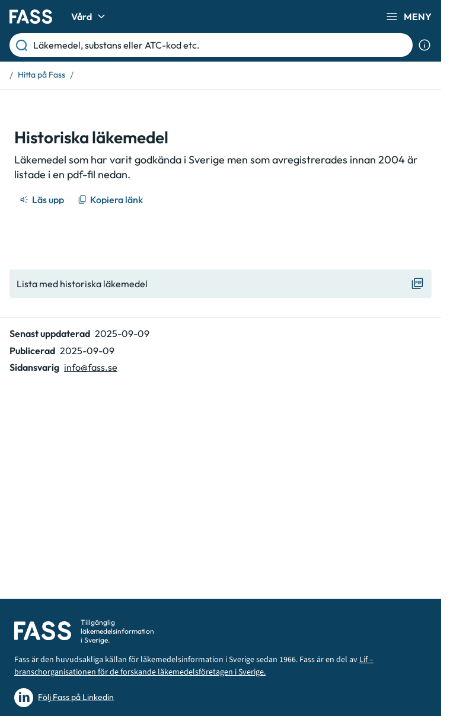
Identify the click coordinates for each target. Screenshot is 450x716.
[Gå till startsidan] (31, 16)
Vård (89, 16)
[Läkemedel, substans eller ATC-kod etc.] (220, 45)
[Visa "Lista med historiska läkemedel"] (220, 283)
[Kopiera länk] (111, 200)
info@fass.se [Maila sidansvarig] (90, 367)
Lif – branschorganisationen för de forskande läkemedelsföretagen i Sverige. (194, 666)
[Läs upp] (42, 200)
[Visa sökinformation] (424, 45)
